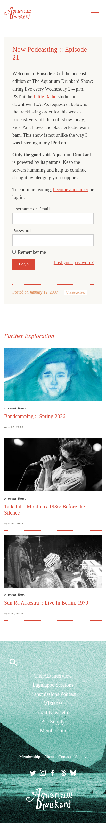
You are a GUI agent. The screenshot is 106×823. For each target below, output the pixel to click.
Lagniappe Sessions (52, 685)
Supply (81, 757)
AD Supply (53, 721)
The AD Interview (53, 676)
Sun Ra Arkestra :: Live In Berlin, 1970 (46, 603)
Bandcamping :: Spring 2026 (34, 416)
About (49, 757)
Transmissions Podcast (52, 694)
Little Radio (45, 96)
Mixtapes (52, 703)
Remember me (32, 252)
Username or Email (31, 208)
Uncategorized (75, 292)
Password (21, 230)
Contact (64, 757)
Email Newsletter (53, 712)
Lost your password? (74, 262)
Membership (53, 731)
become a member (70, 189)
